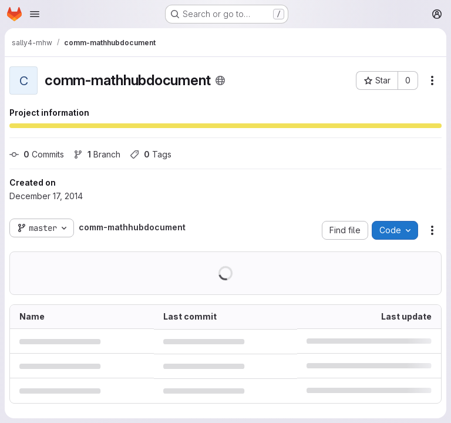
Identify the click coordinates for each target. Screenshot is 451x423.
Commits (36, 154)
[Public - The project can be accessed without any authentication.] (220, 80)
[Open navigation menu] (34, 14)
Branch (96, 154)
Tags (150, 154)
